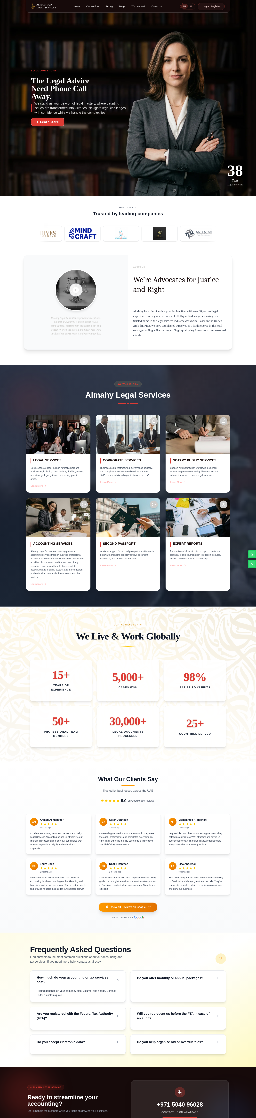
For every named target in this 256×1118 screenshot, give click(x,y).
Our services (92, 6)
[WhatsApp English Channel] (252, 554)
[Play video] (76, 290)
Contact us (157, 6)
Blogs (122, 6)
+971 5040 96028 (180, 1104)
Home (77, 6)
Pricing (109, 6)
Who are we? (138, 6)
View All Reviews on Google (128, 907)
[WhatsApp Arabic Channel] (252, 564)
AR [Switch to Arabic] (191, 6)
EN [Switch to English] (184, 6)
